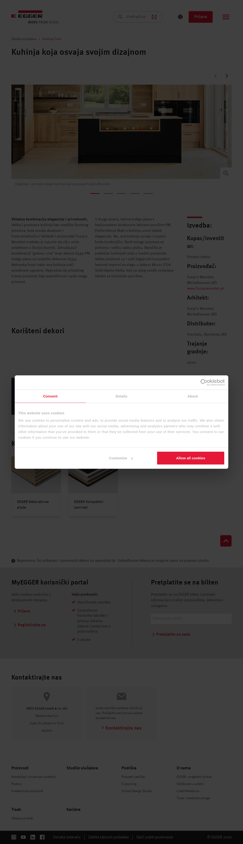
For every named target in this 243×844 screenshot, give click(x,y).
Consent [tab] (50, 396)
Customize (121, 458)
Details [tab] (121, 396)
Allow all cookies (190, 458)
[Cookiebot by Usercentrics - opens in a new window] (204, 382)
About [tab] (192, 396)
